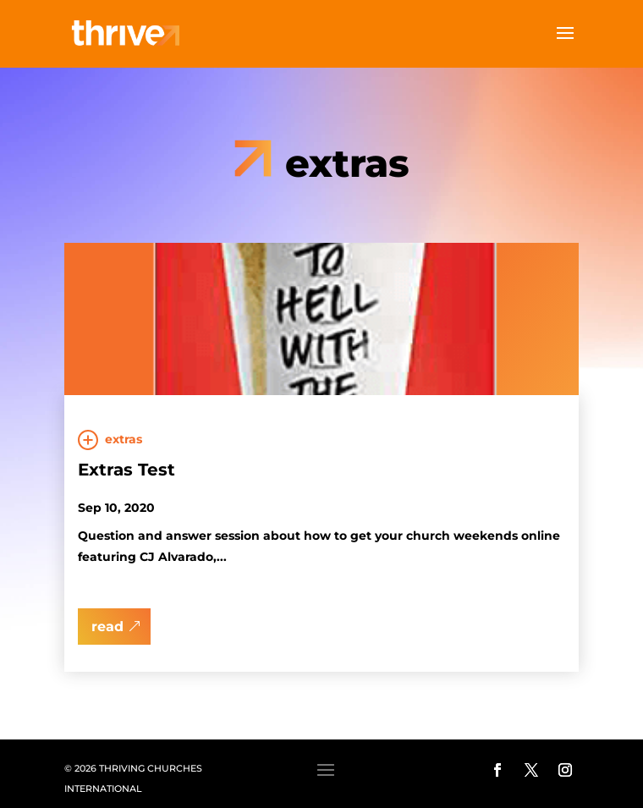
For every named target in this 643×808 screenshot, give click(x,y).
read (107, 626)
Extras (123, 439)
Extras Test (126, 469)
